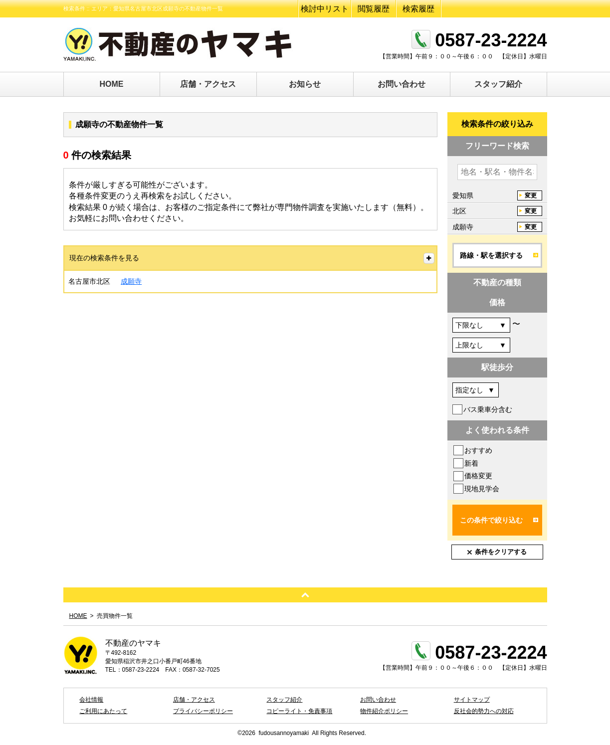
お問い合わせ (401, 84)
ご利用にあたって (103, 711)
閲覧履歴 (374, 8)
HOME (112, 84)
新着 (471, 463)
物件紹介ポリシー (384, 711)
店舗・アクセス (208, 84)
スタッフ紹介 (498, 84)
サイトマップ (472, 699)
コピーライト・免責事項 (299, 711)
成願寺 (131, 281)
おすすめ (478, 450)
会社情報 (91, 699)
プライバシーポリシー (203, 711)
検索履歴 (418, 8)
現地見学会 (481, 489)
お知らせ (305, 84)
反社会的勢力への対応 (484, 711)
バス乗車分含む (487, 409)
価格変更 (478, 476)
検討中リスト (325, 8)
